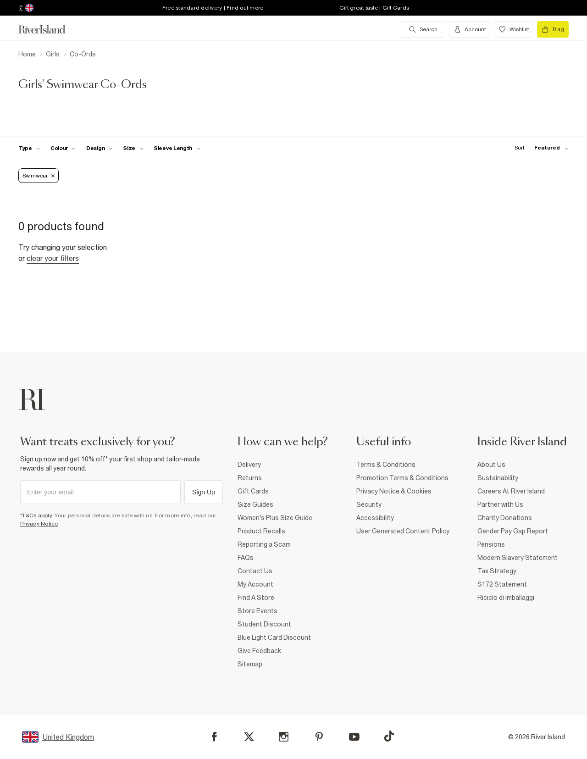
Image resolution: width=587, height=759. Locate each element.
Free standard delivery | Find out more (213, 8)
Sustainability (497, 478)
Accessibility (375, 517)
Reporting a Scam (264, 544)
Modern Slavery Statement (517, 557)
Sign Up (203, 492)
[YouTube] (354, 737)
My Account (255, 584)
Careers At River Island (511, 491)
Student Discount (264, 624)
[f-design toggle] (99, 148)
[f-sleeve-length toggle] (177, 148)
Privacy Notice (39, 524)
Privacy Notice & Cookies (394, 491)
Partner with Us (500, 504)
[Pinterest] (319, 737)
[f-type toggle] (29, 148)
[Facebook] (214, 737)
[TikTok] (388, 736)
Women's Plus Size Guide (275, 517)
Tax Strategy (496, 571)
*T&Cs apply (36, 515)
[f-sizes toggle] (133, 148)
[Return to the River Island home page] (48, 29)
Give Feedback (259, 650)
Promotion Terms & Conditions (402, 478)
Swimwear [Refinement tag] (38, 175)
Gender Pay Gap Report (512, 531)
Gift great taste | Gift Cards (374, 8)
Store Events (257, 611)
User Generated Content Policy (402, 531)
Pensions (491, 544)
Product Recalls (261, 531)
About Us (491, 464)
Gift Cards (253, 491)
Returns (250, 478)
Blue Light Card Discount (274, 637)
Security (369, 504)
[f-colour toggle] (63, 148)
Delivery (249, 464)
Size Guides (255, 504)
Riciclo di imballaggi (505, 597)
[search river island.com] (423, 29)
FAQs (246, 557)
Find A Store (256, 597)
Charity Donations (504, 517)
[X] (249, 737)
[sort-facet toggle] (539, 148)
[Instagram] (283, 737)
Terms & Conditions (385, 464)
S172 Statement (502, 584)
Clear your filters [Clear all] (53, 258)
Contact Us (255, 571)
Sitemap (250, 664)
